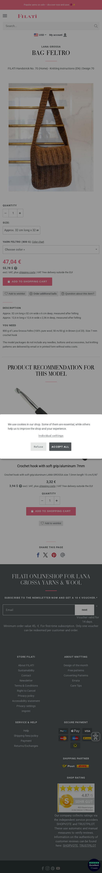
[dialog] (51, 436)
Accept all (60, 446)
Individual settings (51, 435)
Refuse (38, 446)
